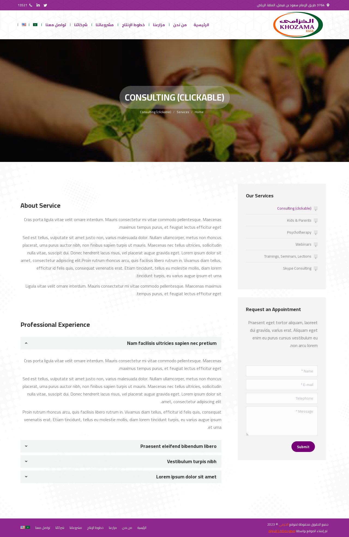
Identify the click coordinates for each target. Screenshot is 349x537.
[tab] (120, 343)
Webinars (303, 244)
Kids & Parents (299, 220)
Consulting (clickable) (294, 208)
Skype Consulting (297, 268)
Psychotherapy (299, 232)
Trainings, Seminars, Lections (287, 256)
